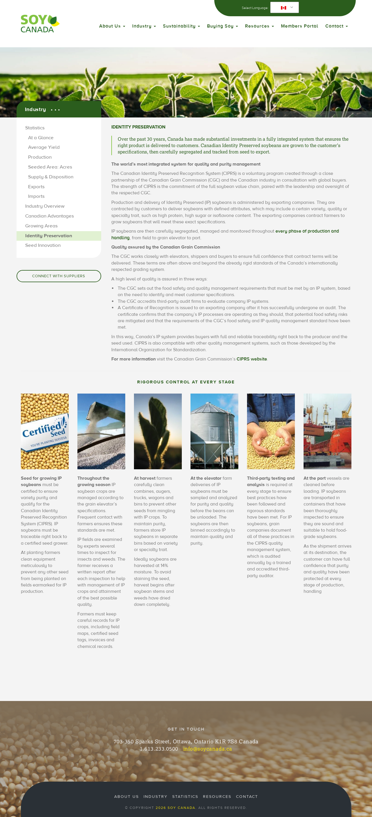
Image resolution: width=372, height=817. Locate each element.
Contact (336, 26)
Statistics (35, 128)
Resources (259, 26)
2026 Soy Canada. (176, 807)
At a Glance (41, 138)
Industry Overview (44, 206)
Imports (36, 196)
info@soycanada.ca (207, 748)
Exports (36, 187)
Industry (144, 26)
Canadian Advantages (49, 216)
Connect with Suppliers (58, 276)
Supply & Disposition (50, 177)
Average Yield (44, 147)
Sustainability (181, 26)
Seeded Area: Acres (50, 167)
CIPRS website (252, 359)
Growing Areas (41, 226)
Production (40, 157)
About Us (112, 26)
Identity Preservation (48, 236)
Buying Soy (222, 26)
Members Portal (299, 26)
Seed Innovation (43, 245)
